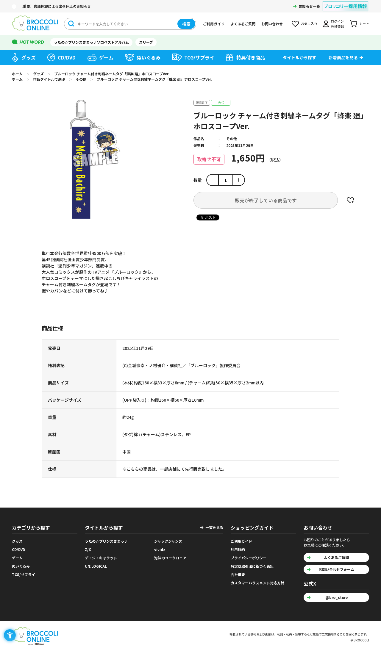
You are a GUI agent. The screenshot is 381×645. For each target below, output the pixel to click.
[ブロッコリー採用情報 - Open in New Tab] (345, 2)
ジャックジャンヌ (168, 541)
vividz (159, 549)
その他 (231, 138)
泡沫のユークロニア (170, 557)
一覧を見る (214, 527)
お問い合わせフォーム (336, 569)
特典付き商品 (250, 57)
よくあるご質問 (242, 23)
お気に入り (309, 23)
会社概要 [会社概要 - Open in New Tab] (238, 574)
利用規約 (238, 549)
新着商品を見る (343, 57)
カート (364, 23)
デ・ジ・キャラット (101, 557)
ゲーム (106, 57)
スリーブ (146, 42)
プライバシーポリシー (248, 557)
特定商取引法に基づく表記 (252, 566)
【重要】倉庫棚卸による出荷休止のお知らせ (55, 6)
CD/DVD (67, 57)
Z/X (88, 549)
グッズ (28, 57)
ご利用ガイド (213, 23)
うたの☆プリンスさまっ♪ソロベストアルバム (91, 42)
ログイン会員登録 (337, 24)
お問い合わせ (272, 23)
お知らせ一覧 (309, 6)
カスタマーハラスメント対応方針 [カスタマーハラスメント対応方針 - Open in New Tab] (257, 582)
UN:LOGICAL (96, 566)
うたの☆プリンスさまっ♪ (106, 541)
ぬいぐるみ (148, 57)
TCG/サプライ (199, 57)
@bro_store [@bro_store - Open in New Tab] (336, 597)
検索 (186, 24)
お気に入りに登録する (350, 200)
